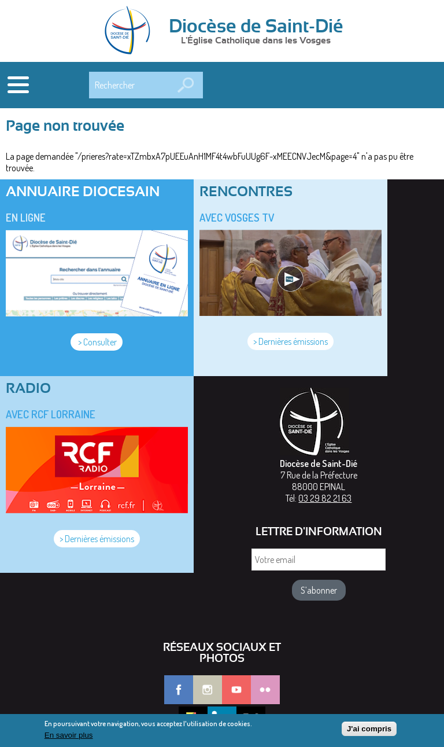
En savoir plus (69, 738)
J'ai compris (369, 731)
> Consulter (96, 342)
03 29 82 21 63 (325, 498)
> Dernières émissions (290, 341)
